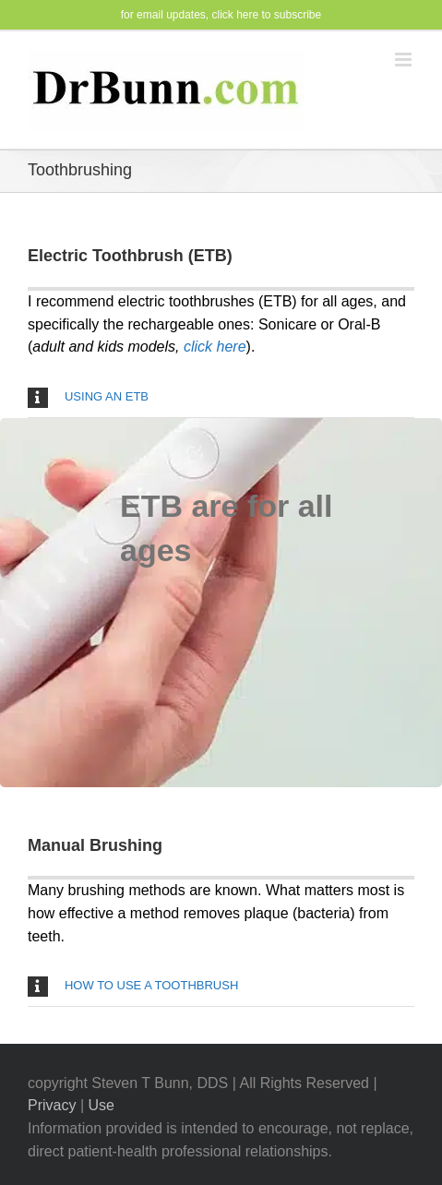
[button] (221, 397)
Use (100, 1105)
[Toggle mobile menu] (404, 59)
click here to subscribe (267, 14)
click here (215, 346)
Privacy (52, 1105)
